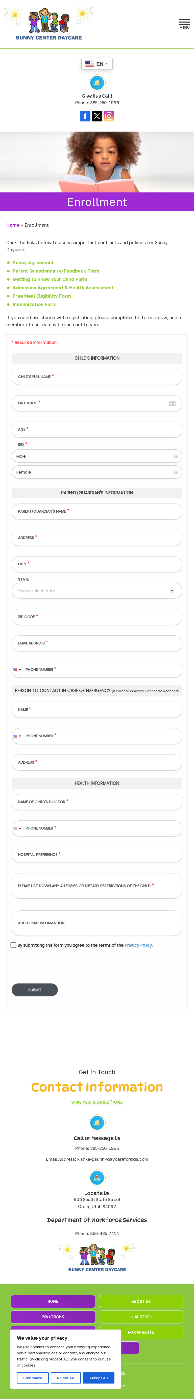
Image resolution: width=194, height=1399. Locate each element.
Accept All (98, 1378)
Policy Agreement (33, 262)
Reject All (66, 1378)
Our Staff (141, 1317)
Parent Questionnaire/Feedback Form (56, 271)
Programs (53, 1317)
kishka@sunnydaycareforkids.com (112, 1159)
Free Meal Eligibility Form (42, 296)
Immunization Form (35, 304)
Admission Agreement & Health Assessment (63, 287)
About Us (141, 1301)
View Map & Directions (97, 1102)
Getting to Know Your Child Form (50, 279)
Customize (32, 1378)
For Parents (141, 1332)
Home (12, 225)
